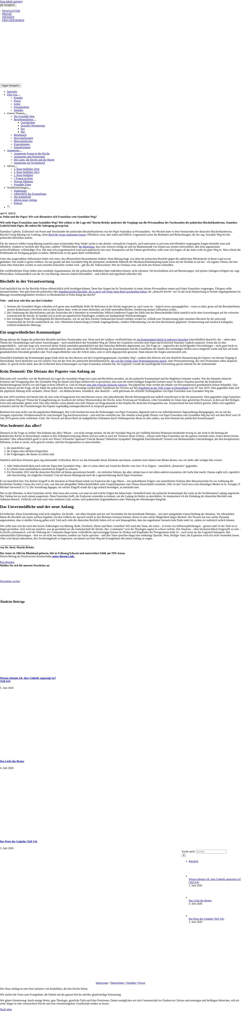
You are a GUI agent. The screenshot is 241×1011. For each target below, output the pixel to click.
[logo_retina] (120, 977)
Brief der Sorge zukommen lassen (67, 234)
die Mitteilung (86, 246)
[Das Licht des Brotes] (194, 897)
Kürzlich (193, 861)
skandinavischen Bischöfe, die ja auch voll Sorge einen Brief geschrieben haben (103, 291)
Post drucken (7, 562)
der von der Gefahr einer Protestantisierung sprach (139, 360)
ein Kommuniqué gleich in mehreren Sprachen (162, 339)
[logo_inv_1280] (118, 82)
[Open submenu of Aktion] (15, 166)
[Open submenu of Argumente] (20, 151)
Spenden (131, 982)
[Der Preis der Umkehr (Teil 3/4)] (194, 915)
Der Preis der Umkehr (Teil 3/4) (19, 841)
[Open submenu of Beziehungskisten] (34, 120)
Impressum (102, 982)
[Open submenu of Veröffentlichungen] (29, 188)
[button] (8, 207)
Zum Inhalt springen (11, 1)
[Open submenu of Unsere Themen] (25, 114)
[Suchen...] (211, 851)
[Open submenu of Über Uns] (19, 95)
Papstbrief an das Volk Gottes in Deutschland (163, 387)
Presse (141, 982)
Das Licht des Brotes (12, 761)
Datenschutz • (118, 982)
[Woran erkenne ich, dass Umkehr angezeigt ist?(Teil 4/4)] (194, 876)
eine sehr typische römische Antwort (107, 384)
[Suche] (184, 855)
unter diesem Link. (63, 556)
